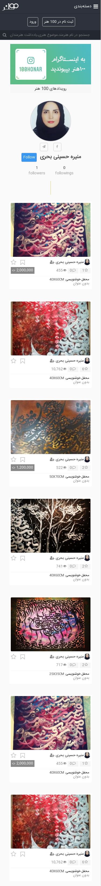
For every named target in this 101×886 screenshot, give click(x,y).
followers (37, 173)
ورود (32, 22)
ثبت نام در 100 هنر (58, 22)
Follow (29, 157)
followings (64, 173)
